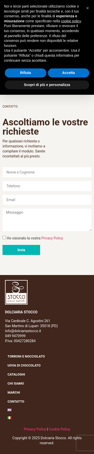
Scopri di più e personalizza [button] (47, 85)
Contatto (16, 401)
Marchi (15, 393)
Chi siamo (17, 384)
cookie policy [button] (71, 21)
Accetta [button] (68, 73)
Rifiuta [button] (25, 73)
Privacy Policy (52, 238)
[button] (87, 8)
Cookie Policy (59, 429)
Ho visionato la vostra (35, 238)
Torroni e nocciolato (27, 356)
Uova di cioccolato (24, 365)
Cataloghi (16, 374)
